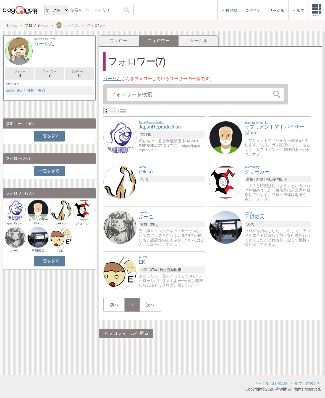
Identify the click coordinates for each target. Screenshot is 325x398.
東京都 (145, 134)
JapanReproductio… (15, 223)
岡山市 (281, 179)
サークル (199, 40)
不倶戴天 (38, 250)
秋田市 (176, 270)
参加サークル (79, 74)
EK (61, 250)
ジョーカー (84, 223)
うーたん (112, 78)
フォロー (118, 40)
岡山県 (271, 179)
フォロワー (49, 74)
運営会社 (313, 383)
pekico (60, 223)
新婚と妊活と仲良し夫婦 (25, 90)
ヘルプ (296, 383)
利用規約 (280, 383)
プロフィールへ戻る (128, 333)
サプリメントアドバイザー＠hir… (38, 220)
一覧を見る (49, 136)
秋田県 (165, 270)
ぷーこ (15, 250)
